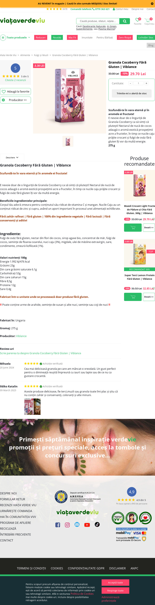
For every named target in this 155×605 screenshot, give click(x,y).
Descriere (12, 157)
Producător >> (14, 100)
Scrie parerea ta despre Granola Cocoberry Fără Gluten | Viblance (40, 353)
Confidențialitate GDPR (86, 568)
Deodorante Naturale (94, 26)
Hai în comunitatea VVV (18, 517)
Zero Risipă (125, 37)
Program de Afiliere (15, 523)
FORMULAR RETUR (12, 499)
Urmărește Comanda (16, 511)
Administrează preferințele (110, 599)
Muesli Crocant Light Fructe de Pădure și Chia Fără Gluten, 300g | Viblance (139, 209)
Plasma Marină (106, 28)
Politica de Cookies (82, 594)
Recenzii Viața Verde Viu (18, 505)
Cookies (57, 568)
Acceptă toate (115, 582)
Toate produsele (15, 38)
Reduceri (41, 37)
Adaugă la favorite (15, 92)
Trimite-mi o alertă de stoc (132, 93)
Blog (150, 45)
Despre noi (137, 9)
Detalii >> (149, 227)
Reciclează (8, 528)
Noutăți (57, 37)
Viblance (21, 336)
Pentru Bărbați (105, 37)
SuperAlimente (84, 28)
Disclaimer (117, 568)
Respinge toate (115, 590)
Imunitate (87, 37)
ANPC (134, 568)
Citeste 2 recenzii (15, 80)
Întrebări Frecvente (15, 534)
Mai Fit (72, 37)
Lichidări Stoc (145, 37)
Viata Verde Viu (8, 55)
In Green (111, 26)
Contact (151, 9)
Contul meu (120, 9)
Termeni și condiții (31, 568)
